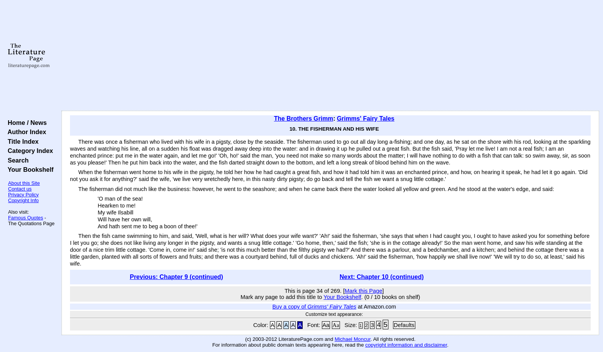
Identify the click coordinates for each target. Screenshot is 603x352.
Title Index (21, 141)
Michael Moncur (352, 339)
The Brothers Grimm (303, 118)
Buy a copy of (314, 307)
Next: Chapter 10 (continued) (382, 277)
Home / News (25, 122)
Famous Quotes (25, 218)
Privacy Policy (23, 195)
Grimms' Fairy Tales (366, 118)
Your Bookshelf (28, 169)
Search (16, 160)
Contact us (20, 189)
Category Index (28, 150)
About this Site (24, 183)
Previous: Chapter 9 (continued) (176, 277)
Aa (326, 325)
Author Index (25, 131)
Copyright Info (23, 200)
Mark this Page (363, 291)
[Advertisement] (330, 56)
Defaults (404, 325)
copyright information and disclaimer (406, 345)
